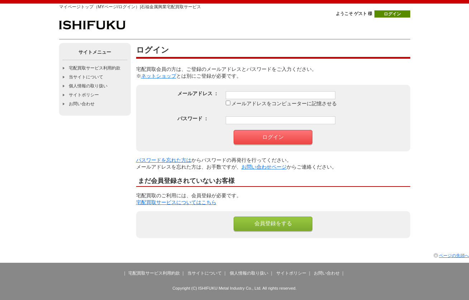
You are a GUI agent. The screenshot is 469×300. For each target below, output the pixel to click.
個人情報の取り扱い (88, 85)
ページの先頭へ (454, 255)
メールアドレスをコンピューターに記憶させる (284, 103)
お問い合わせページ (264, 167)
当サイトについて (86, 76)
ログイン (392, 13)
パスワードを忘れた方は (163, 160)
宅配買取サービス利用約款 (94, 68)
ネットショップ (158, 76)
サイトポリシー (84, 94)
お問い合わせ (82, 103)
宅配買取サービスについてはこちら (176, 202)
